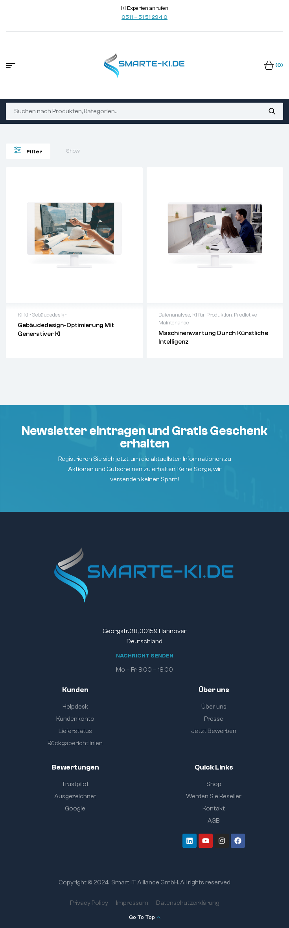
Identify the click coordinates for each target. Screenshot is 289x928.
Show (73, 151)
